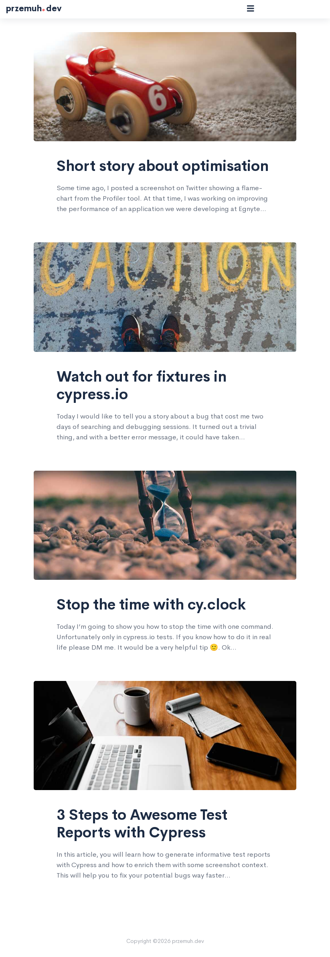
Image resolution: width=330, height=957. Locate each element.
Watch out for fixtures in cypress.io (142, 385)
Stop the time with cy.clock (151, 605)
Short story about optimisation (163, 166)
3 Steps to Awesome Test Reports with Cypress (142, 823)
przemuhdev (33, 9)
